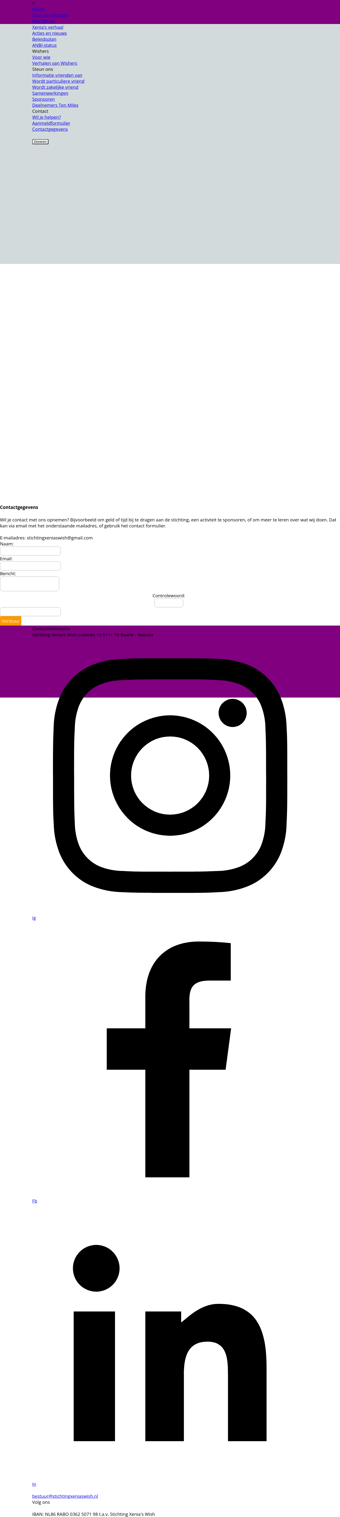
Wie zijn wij (43, 21)
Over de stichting (50, 15)
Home (38, 9)
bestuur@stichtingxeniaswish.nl (65, 1496)
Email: (6, 558)
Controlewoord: (169, 595)
